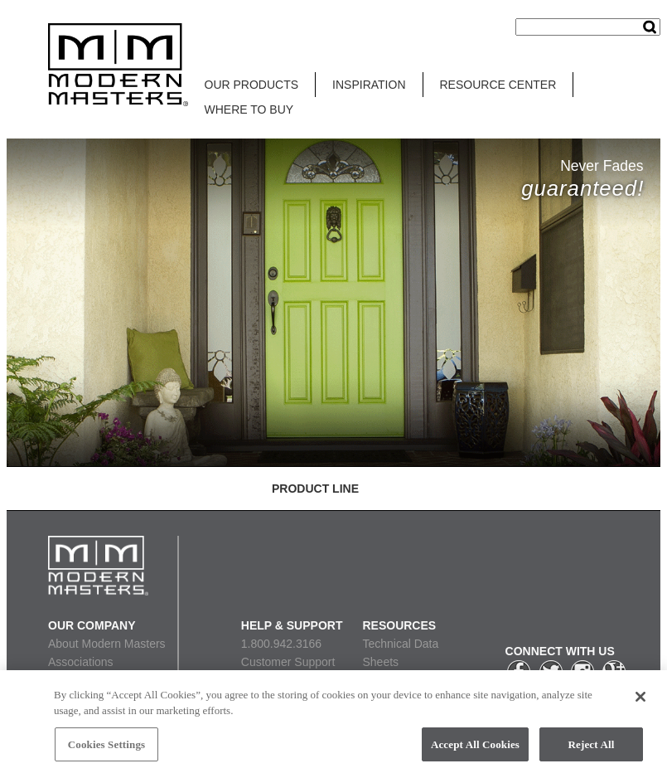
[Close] (640, 701)
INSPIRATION (368, 84)
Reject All (591, 748)
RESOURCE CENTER (498, 84)
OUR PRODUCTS (252, 84)
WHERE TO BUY (249, 109)
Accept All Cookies (475, 748)
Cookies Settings (106, 748)
